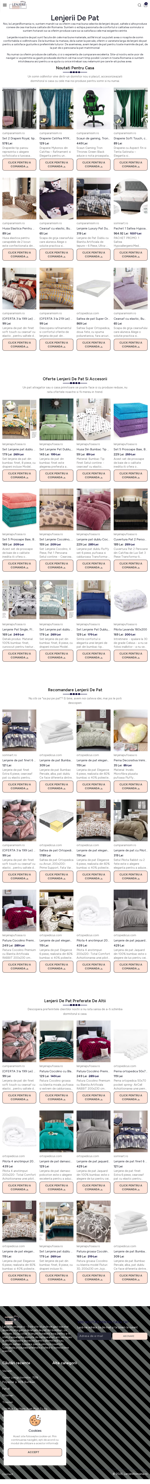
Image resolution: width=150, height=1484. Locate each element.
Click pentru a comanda (19, 164)
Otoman (7, 1395)
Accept (35, 1451)
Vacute (7, 1371)
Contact (7, 1479)
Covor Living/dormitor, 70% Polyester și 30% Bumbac (20, 1380)
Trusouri (7, 1402)
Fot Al (6, 1389)
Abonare (130, 1336)
